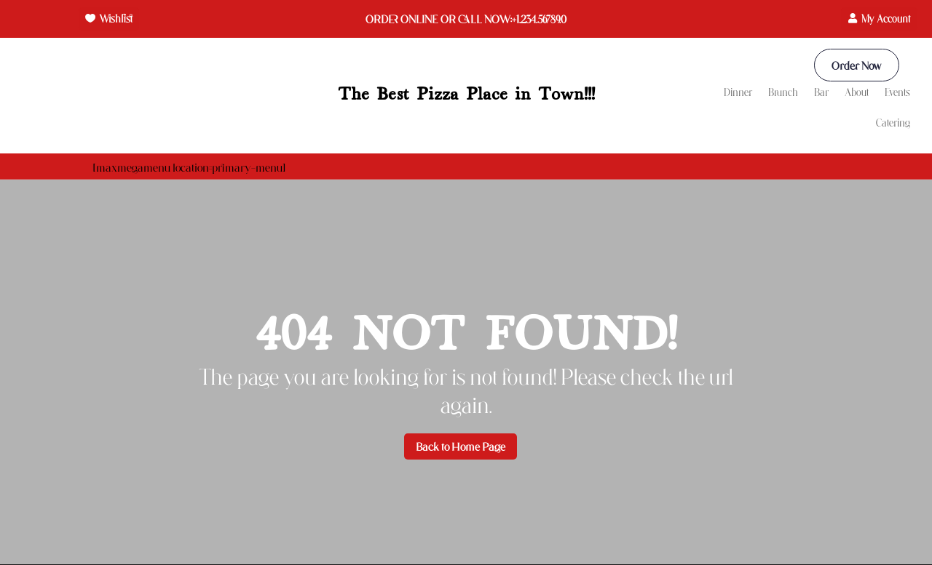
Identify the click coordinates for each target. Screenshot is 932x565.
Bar (821, 92)
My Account (885, 18)
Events (897, 92)
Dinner (738, 92)
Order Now (855, 65)
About (857, 92)
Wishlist (116, 18)
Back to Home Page (460, 447)
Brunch (783, 92)
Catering (893, 123)
